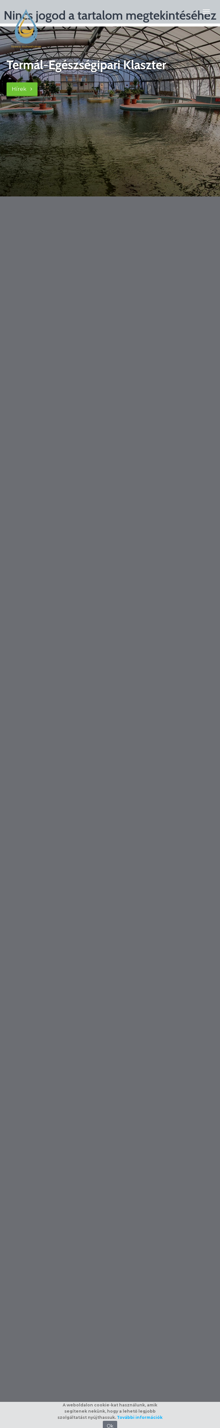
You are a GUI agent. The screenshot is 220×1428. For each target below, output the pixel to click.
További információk (140, 1417)
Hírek (22, 89)
